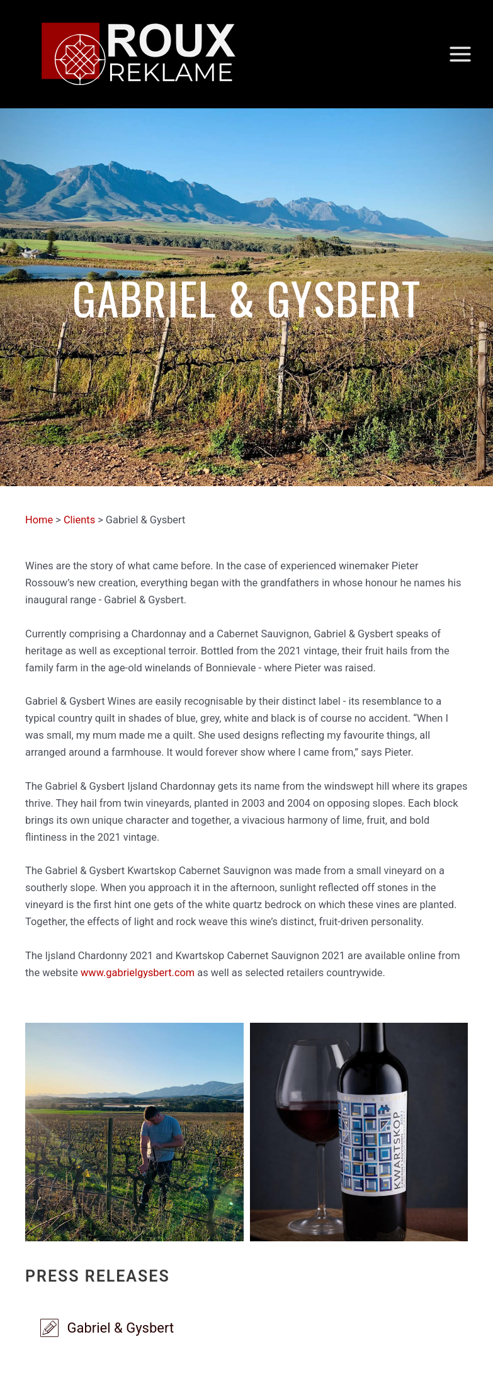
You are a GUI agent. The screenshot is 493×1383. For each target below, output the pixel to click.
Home (39, 520)
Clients (79, 520)
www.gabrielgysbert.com (138, 973)
